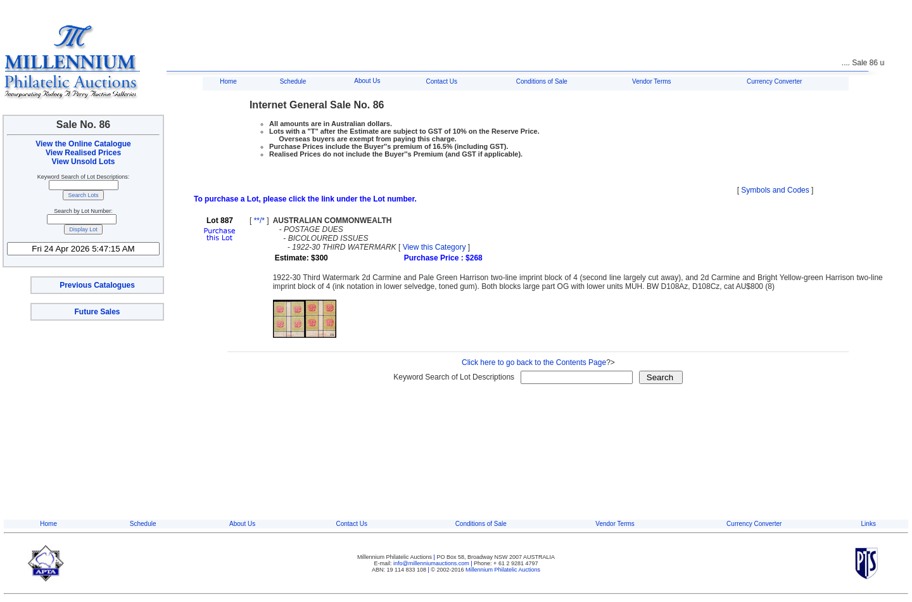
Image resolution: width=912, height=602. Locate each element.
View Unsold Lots (83, 161)
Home (228, 81)
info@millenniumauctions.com (432, 563)
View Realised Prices (83, 152)
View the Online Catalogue (82, 143)
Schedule (293, 81)
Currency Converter (774, 81)
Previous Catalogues (97, 285)
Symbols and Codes (775, 190)
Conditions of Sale (541, 81)
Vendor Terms (651, 81)
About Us (367, 80)
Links (868, 523)
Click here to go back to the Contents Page (534, 362)
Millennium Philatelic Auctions (503, 570)
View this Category (434, 247)
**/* (259, 220)
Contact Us (441, 81)
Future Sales (97, 311)
